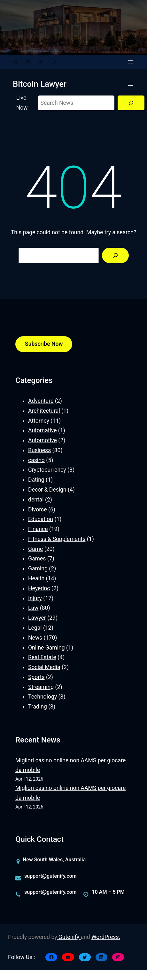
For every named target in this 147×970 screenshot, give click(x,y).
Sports (36, 677)
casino (36, 460)
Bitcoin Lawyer (39, 84)
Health (36, 578)
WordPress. (105, 937)
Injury (35, 598)
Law (33, 608)
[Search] (131, 103)
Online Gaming (46, 647)
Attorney (38, 421)
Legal (35, 628)
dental (36, 499)
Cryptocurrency (47, 470)
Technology (42, 696)
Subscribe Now (44, 344)
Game (35, 549)
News (35, 637)
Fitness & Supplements (56, 539)
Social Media (44, 667)
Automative (42, 430)
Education (40, 519)
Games (37, 558)
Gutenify (69, 937)
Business (39, 450)
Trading (37, 706)
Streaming (41, 687)
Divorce (37, 509)
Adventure (40, 401)
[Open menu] (130, 62)
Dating (36, 480)
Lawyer (37, 618)
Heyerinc (39, 588)
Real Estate (42, 657)
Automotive (42, 440)
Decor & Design (47, 489)
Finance (38, 529)
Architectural (44, 411)
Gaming (38, 568)
